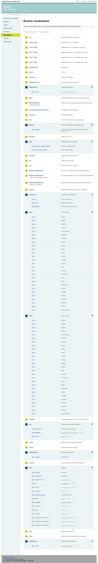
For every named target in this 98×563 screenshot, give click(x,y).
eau (35, 483)
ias (30, 160)
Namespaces (8, 41)
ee (35, 242)
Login (79, 1)
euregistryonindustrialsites (39, 110)
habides (32, 155)
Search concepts (45, 31)
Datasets (6, 21)
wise (30, 536)
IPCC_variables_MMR (40, 150)
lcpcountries (38, 429)
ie (34, 263)
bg (35, 224)
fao (30, 120)
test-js (36, 498)
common (32, 77)
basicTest (37, 472)
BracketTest (37, 476)
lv (34, 277)
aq (30, 37)
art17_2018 (33, 62)
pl (34, 288)
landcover (32, 194)
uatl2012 (36, 206)
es (35, 249)
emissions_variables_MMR (42, 146)
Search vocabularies (31, 31)
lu (34, 274)
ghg (30, 141)
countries (37, 129)
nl (34, 285)
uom (30, 531)
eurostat (32, 115)
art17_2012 (33, 57)
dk (35, 238)
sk (35, 306)
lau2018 (32, 419)
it (34, 267)
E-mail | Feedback (9, 557)
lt (34, 270)
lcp (30, 424)
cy (35, 227)
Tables (6, 25)
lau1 (30, 212)
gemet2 (31, 136)
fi (34, 252)
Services (6, 38)
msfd (31, 442)
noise (31, 447)
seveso (31, 463)
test (30, 468)
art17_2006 (33, 52)
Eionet (11, 14)
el (34, 245)
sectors (36, 436)
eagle (35, 203)
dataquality (33, 87)
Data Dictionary (17, 14)
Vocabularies (8, 35)
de (35, 235)
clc (35, 199)
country (36, 546)
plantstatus (37, 432)
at (34, 217)
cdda (31, 72)
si (34, 303)
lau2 (30, 316)
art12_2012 (33, 42)
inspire (31, 189)
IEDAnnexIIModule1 (36, 170)
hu (35, 260)
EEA (11, 1)
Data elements (8, 28)
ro (35, 295)
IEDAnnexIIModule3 (36, 175)
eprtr (31, 98)
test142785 (37, 502)
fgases (31, 125)
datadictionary (34, 82)
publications (33, 452)
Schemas (6, 31)
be (35, 220)
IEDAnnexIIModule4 (36, 182)
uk (35, 310)
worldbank (33, 541)
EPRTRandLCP (34, 103)
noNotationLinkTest (40, 495)
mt (35, 281)
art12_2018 (33, 47)
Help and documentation (11, 18)
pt (34, 292)
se (35, 299)
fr (34, 256)
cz (35, 231)
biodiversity (33, 67)
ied (30, 165)
